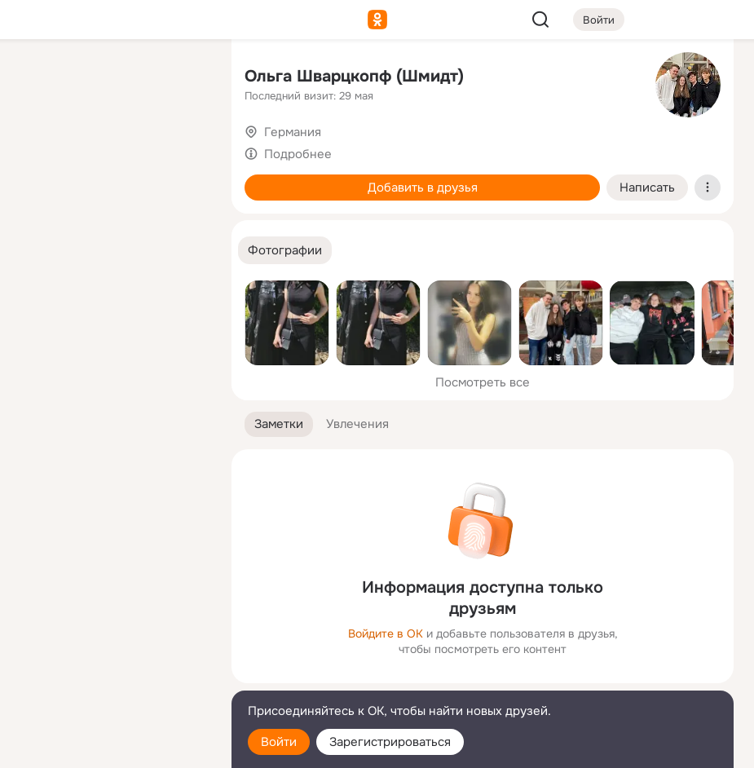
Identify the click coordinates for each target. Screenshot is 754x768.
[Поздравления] (111, 222)
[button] (285, 250)
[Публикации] (39, 150)
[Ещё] (111, 642)
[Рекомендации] (111, 293)
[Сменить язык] (111, 677)
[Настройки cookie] (111, 746)
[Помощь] (39, 293)
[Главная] (39, 78)
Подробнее (298, 154)
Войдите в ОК (385, 633)
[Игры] (182, 222)
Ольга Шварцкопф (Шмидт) (354, 76)
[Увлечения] (111, 78)
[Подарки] (39, 222)
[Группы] (182, 78)
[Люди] (111, 150)
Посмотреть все (482, 382)
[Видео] (182, 150)
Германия (292, 132)
